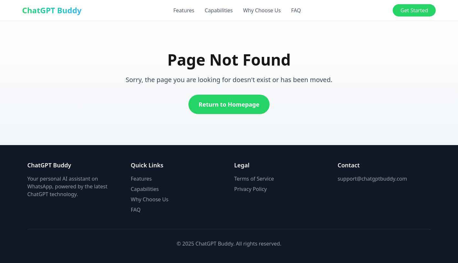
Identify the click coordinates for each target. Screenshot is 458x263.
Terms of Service (254, 178)
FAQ (296, 10)
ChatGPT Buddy (52, 10)
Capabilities (219, 10)
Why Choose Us (262, 10)
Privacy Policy (250, 189)
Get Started (414, 10)
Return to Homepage (229, 104)
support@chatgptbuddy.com (372, 178)
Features (183, 10)
